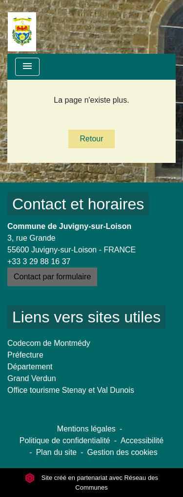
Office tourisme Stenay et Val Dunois (70, 390)
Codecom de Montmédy (48, 343)
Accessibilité (142, 440)
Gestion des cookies (122, 452)
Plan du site (56, 452)
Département (30, 366)
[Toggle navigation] (27, 67)
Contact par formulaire (52, 276)
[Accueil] (22, 27)
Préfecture (25, 355)
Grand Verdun (31, 378)
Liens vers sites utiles (86, 317)
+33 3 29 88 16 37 (38, 261)
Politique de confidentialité (65, 440)
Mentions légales (86, 429)
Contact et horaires (78, 204)
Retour (91, 139)
